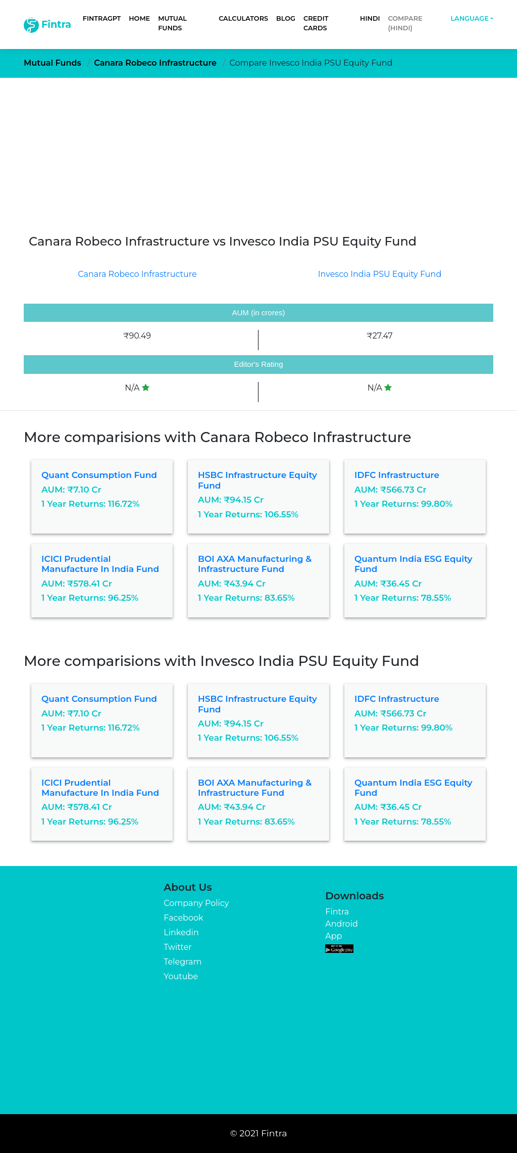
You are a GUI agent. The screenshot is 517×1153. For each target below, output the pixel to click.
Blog (285, 18)
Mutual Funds (172, 23)
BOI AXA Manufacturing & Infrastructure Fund (255, 564)
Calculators (243, 18)
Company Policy (196, 903)
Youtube (181, 976)
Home (139, 18)
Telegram (182, 962)
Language (469, 18)
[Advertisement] (258, 153)
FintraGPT (102, 18)
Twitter (177, 947)
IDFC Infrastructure (396, 475)
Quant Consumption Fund (99, 475)
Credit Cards (315, 23)
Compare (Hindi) (405, 23)
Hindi (370, 18)
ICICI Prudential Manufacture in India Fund (100, 564)
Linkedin (181, 932)
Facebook (183, 918)
